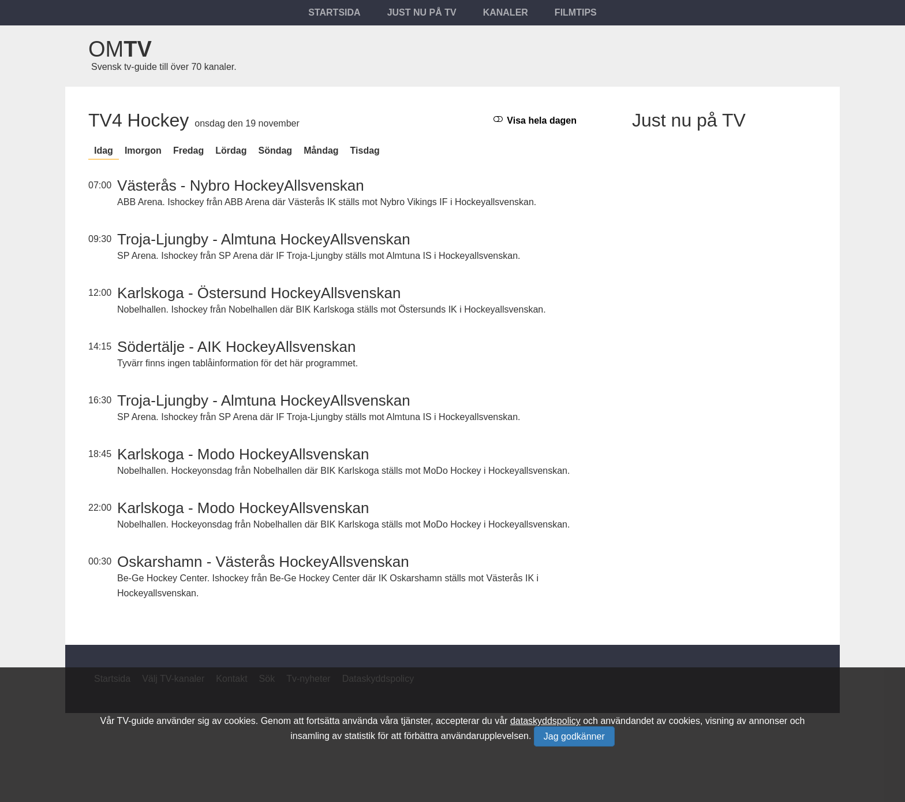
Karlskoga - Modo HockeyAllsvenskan (243, 454)
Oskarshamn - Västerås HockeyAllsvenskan (263, 561)
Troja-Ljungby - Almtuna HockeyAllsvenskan (263, 239)
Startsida (334, 12)
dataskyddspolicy (545, 721)
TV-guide (135, 721)
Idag (103, 150)
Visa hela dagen (535, 119)
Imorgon (143, 150)
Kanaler (505, 12)
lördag (230, 150)
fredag (188, 150)
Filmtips (576, 12)
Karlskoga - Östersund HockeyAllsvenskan (259, 293)
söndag (275, 150)
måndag (321, 150)
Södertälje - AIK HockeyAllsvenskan (236, 346)
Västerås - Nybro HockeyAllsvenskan (240, 185)
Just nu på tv (422, 12)
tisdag (365, 150)
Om (120, 49)
